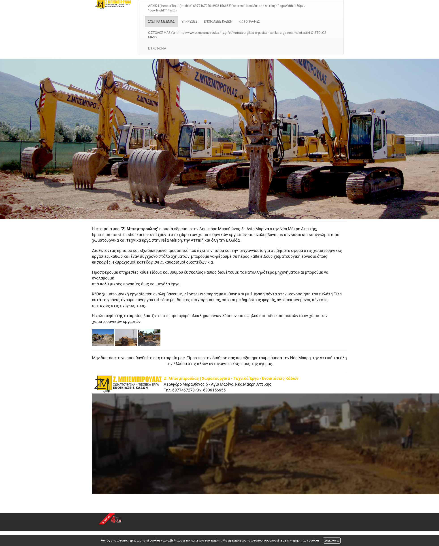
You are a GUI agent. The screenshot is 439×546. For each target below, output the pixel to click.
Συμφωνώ (331, 540)
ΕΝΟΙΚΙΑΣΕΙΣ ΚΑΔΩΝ (218, 21)
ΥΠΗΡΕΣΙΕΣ (189, 21)
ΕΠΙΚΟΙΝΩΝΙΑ (157, 48)
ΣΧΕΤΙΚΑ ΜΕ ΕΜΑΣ (161, 21)
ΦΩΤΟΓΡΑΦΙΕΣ (249, 21)
